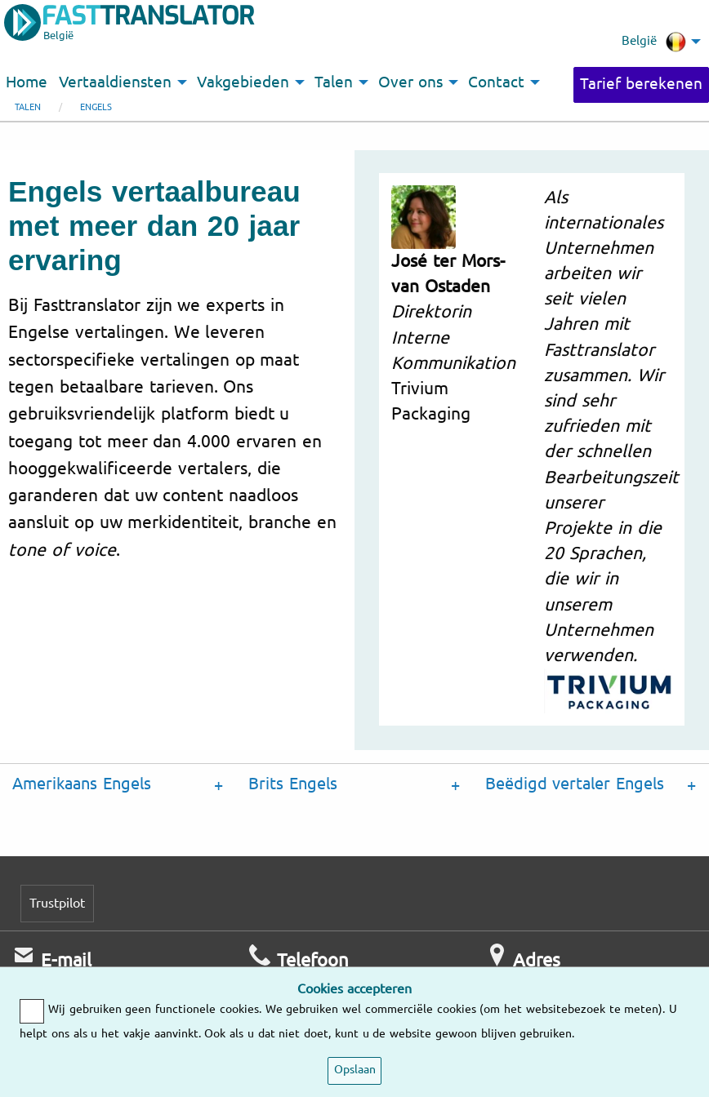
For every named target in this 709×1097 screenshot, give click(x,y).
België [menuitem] (654, 41)
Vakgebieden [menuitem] (243, 82)
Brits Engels (292, 784)
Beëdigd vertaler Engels (575, 784)
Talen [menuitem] (333, 82)
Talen (28, 107)
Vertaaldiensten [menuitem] (115, 82)
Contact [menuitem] (496, 82)
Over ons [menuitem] (410, 82)
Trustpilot (57, 903)
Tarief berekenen (641, 84)
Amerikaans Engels (81, 784)
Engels (96, 107)
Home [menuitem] (26, 82)
